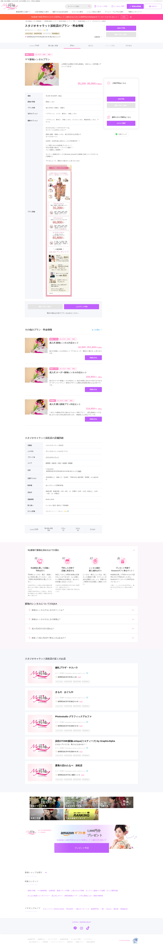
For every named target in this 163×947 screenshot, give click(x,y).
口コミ (91, 45)
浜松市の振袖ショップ (64, 21)
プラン (72, 45)
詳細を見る (93, 358)
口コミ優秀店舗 (112, 890)
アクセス (129, 45)
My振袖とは (41, 939)
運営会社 (70, 942)
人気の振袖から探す (42, 12)
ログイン (153, 6)
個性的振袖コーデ (71, 896)
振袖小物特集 (98, 896)
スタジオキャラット (52, 457)
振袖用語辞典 (64, 939)
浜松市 (54, 463)
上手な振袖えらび (85, 896)
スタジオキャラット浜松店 (99, 21)
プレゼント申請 (100, 6)
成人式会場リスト (34, 942)
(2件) (44, 30)
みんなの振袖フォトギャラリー (39, 896)
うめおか (108, 909)
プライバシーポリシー (58, 942)
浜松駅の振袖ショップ (83, 21)
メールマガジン (88, 939)
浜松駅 (64, 463)
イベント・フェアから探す (114, 12)
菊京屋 (116, 909)
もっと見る (97, 330)
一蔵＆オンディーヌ (82, 909)
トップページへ (158, 1)
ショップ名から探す (94, 12)
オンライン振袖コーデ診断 (95, 890)
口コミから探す (77, 12)
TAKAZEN (69, 909)
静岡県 (48, 463)
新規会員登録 (135, 6)
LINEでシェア (121, 134)
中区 (74, 21)
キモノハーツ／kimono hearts (53, 909)
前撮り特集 (32, 890)
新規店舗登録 (91, 942)
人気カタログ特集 (77, 890)
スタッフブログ (52, 939)
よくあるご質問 (117, 6)
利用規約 (45, 942)
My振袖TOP (31, 939)
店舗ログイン (80, 942)
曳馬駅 (70, 463)
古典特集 (52, 890)
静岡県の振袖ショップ (50, 21)
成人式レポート (57, 896)
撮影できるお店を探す (60, 12)
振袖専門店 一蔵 (97, 909)
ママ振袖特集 (42, 890)
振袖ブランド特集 (63, 890)
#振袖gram (124, 909)
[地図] (79, 471)
